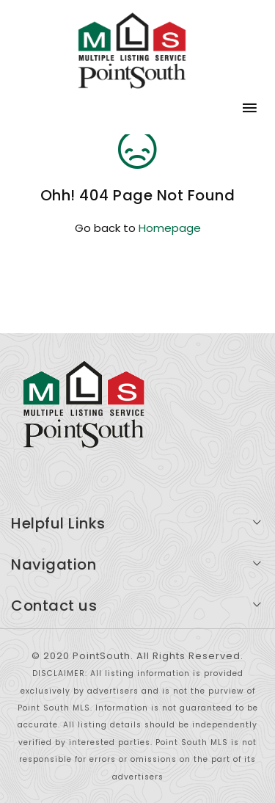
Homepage (170, 228)
